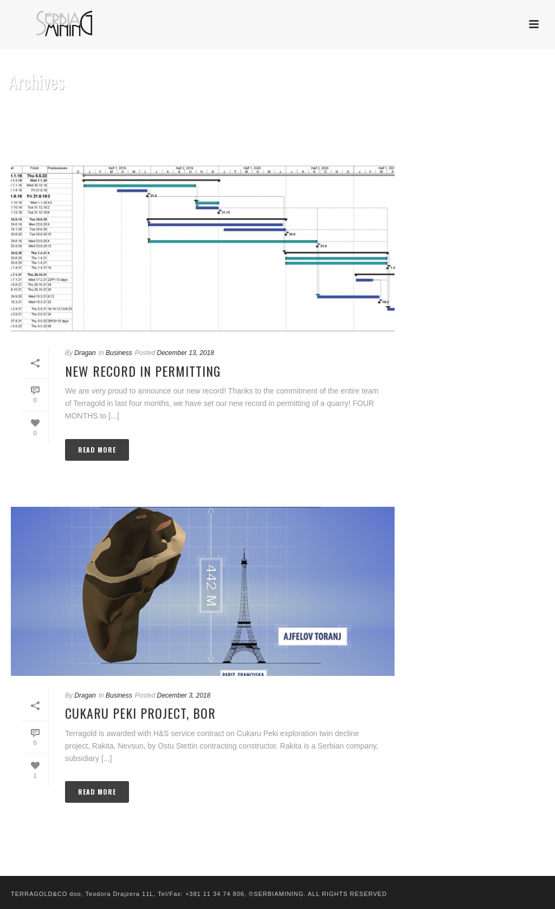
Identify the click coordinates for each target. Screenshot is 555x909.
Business (119, 353)
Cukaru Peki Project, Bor (140, 713)
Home (524, 127)
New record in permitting (143, 371)
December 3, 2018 (183, 695)
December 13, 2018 (185, 353)
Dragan (84, 353)
